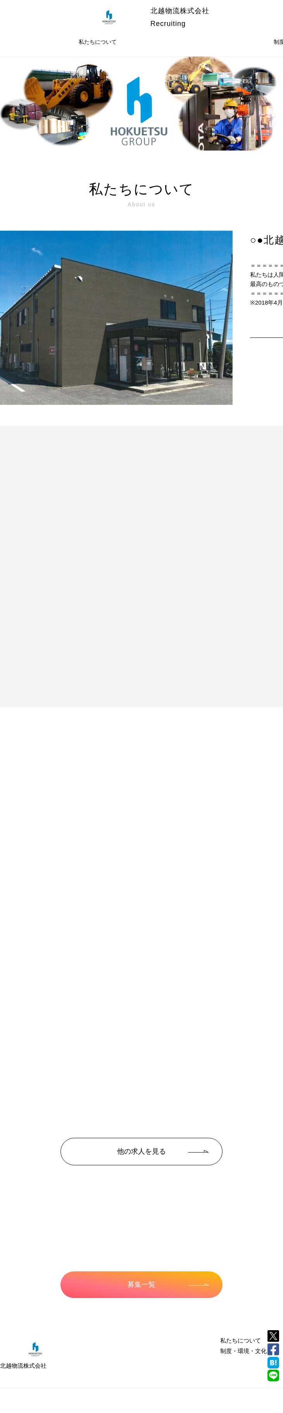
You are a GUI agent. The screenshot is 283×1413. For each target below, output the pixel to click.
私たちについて (98, 42)
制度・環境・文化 (243, 1351)
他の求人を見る (163, 1151)
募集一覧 (168, 1284)
